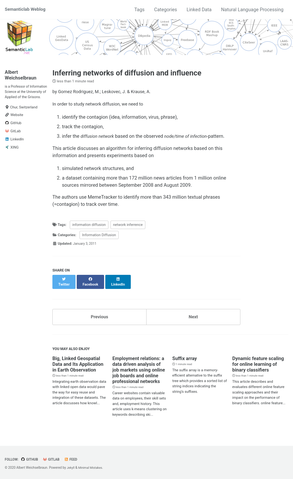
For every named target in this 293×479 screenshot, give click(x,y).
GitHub (31, 459)
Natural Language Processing (252, 9)
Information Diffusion (99, 237)
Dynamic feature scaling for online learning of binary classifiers (258, 363)
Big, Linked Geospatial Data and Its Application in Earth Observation (77, 363)
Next (193, 315)
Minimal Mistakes (92, 467)
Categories (165, 9)
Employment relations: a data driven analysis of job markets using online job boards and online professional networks (138, 369)
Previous (99, 315)
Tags (139, 9)
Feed (74, 459)
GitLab (53, 459)
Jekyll (71, 467)
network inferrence (128, 227)
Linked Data (199, 9)
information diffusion (89, 227)
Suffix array (184, 357)
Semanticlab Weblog (27, 9)
